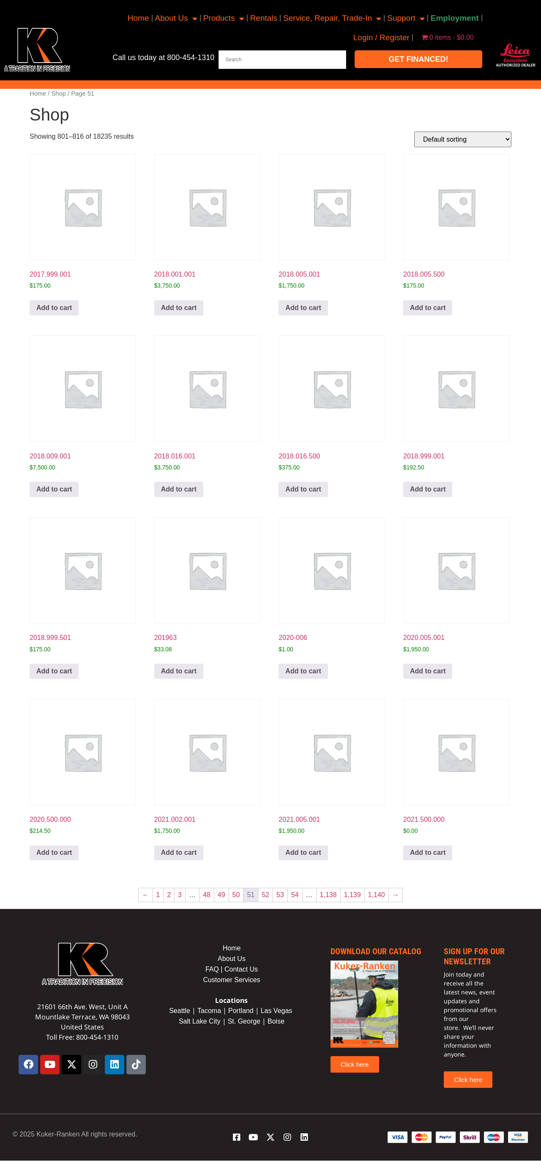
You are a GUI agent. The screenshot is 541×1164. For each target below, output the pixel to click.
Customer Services (231, 979)
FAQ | (214, 969)
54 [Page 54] (295, 894)
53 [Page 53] (280, 894)
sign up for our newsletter (474, 956)
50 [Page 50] (236, 894)
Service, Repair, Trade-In (332, 18)
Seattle (179, 1010)
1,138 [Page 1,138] (328, 894)
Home (138, 18)
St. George (244, 1021)
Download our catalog (376, 951)
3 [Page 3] (180, 894)
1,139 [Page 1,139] (352, 894)
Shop (59, 93)
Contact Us (241, 969)
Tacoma (209, 1010)
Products (223, 18)
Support (406, 18)
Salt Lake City (200, 1021)
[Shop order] (462, 139)
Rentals (263, 18)
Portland (241, 1010)
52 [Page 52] (265, 894)
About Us (176, 18)
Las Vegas (277, 1010)
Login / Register (381, 37)
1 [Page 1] (158, 894)
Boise (276, 1021)
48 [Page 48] (206, 894)
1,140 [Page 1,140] (376, 894)
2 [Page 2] (169, 894)
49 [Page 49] (221, 894)
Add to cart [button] (54, 307)
